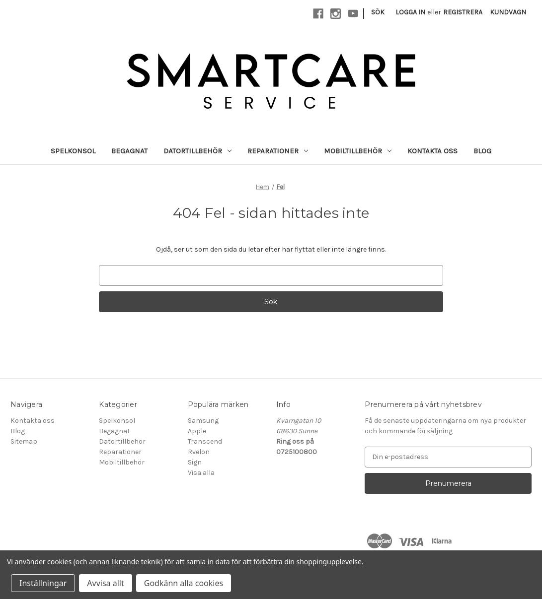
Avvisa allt (105, 583)
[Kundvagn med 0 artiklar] (508, 12)
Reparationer (277, 150)
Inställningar (43, 583)
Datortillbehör (197, 150)
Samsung (203, 420)
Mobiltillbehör (357, 150)
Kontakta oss (432, 150)
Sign (195, 462)
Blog (482, 150)
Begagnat (129, 150)
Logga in (410, 12)
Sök (378, 12)
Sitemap (23, 441)
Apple (197, 431)
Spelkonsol (73, 150)
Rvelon (199, 452)
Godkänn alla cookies (183, 583)
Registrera (462, 12)
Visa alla (201, 472)
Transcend (205, 441)
